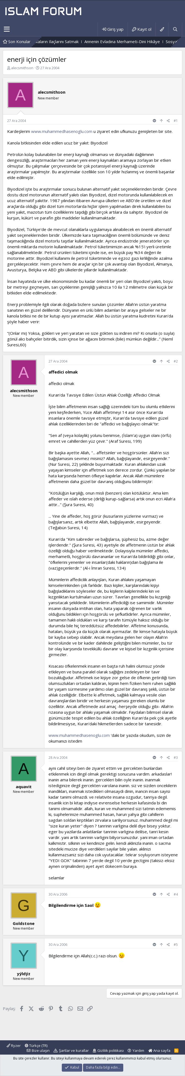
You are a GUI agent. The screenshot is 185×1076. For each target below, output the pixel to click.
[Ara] (175, 29)
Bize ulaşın (41, 1050)
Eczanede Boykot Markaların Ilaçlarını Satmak (53, 41)
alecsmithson (22, 67)
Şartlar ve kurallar (74, 1050)
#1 (176, 120)
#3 (176, 757)
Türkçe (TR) (36, 1045)
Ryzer (14, 1045)
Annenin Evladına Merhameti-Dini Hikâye (139, 41)
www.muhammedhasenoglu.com (61, 131)
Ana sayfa (159, 1050)
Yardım (138, 1050)
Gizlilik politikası (110, 1050)
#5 (176, 944)
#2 (176, 361)
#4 (176, 894)
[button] (6, 29)
